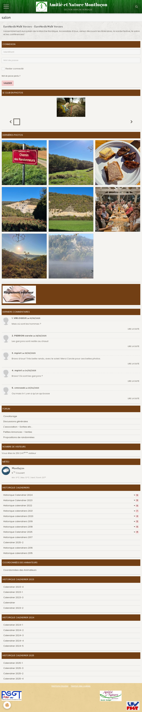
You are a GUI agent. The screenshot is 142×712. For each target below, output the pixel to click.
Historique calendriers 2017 (17, 537)
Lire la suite (133, 329)
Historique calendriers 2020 (71, 516)
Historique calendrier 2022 (71, 505)
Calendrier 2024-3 (13, 635)
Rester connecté (13, 68)
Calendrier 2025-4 (13, 678)
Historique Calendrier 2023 (71, 500)
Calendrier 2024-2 (13, 630)
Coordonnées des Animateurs (19, 570)
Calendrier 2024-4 (13, 640)
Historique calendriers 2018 (71, 526)
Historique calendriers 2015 (18, 553)
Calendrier (9, 602)
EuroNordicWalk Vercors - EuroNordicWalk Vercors (33, 26)
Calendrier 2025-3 (13, 668)
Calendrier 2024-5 (13, 645)
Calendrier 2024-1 (13, 624)
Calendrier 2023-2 (13, 608)
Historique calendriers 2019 (71, 521)
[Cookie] (7, 705)
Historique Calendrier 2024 (71, 495)
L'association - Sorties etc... (18, 426)
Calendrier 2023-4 (13, 586)
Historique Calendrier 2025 (71, 531)
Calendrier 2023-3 (13, 597)
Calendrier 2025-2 (13, 542)
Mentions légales (60, 686)
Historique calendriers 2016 (18, 547)
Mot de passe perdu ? (11, 76)
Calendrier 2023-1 (13, 592)
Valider (8, 83)
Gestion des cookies (80, 686)
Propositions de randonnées (18, 437)
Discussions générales (15, 421)
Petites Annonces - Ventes (17, 432)
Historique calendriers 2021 (71, 510)
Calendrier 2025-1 (13, 663)
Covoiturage (10, 416)
